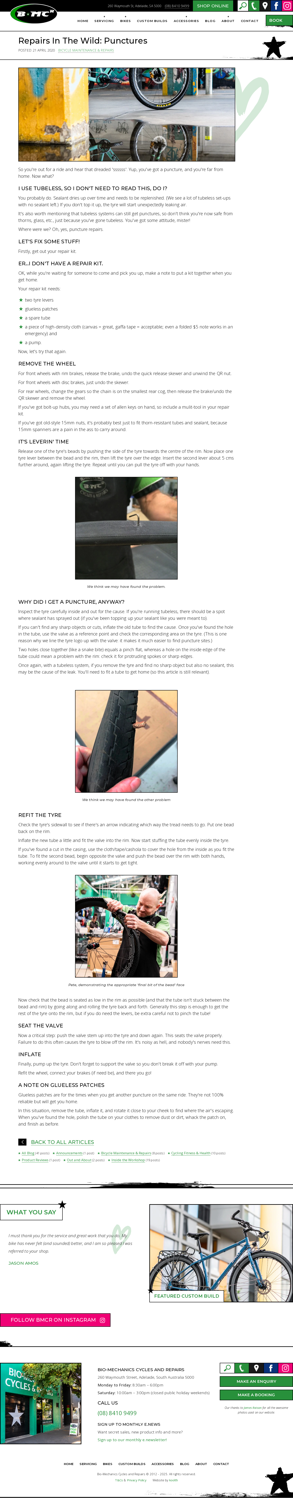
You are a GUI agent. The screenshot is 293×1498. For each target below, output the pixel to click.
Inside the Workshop (128, 1160)
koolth (173, 1480)
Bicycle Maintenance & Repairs (86, 50)
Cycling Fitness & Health (191, 1153)
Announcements (69, 1153)
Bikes (125, 21)
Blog (210, 21)
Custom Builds (152, 21)
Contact (250, 21)
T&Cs (119, 1480)
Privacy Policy (136, 1480)
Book (275, 20)
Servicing (104, 21)
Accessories (186, 21)
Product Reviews (35, 1160)
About (228, 21)
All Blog (28, 1153)
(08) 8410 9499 (177, 5)
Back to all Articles (62, 1142)
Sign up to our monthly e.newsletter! (132, 1439)
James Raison (253, 1408)
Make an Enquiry (256, 1381)
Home (83, 21)
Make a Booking (256, 1395)
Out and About (79, 1160)
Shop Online (213, 5)
